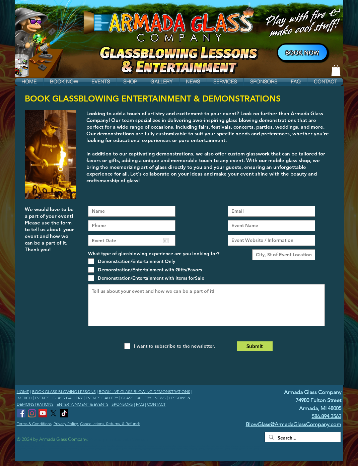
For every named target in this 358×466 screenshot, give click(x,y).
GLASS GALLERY (68, 397)
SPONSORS (122, 404)
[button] (64, 82)
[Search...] (302, 438)
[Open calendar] (165, 240)
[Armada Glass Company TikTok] (64, 413)
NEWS (160, 397)
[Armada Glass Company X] (53, 413)
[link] (336, 70)
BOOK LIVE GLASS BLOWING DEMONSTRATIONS (144, 391)
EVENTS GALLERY (102, 397)
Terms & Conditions (34, 423)
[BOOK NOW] (302, 52)
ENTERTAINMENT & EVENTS (83, 404)
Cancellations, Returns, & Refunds (110, 423)
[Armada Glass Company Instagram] (32, 413)
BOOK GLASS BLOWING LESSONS (64, 391)
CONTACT (156, 404)
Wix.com (140, 439)
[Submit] (255, 346)
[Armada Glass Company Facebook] (21, 413)
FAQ (140, 404)
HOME (23, 391)
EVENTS (42, 397)
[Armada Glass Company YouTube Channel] (43, 413)
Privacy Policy (66, 423)
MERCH (25, 397)
